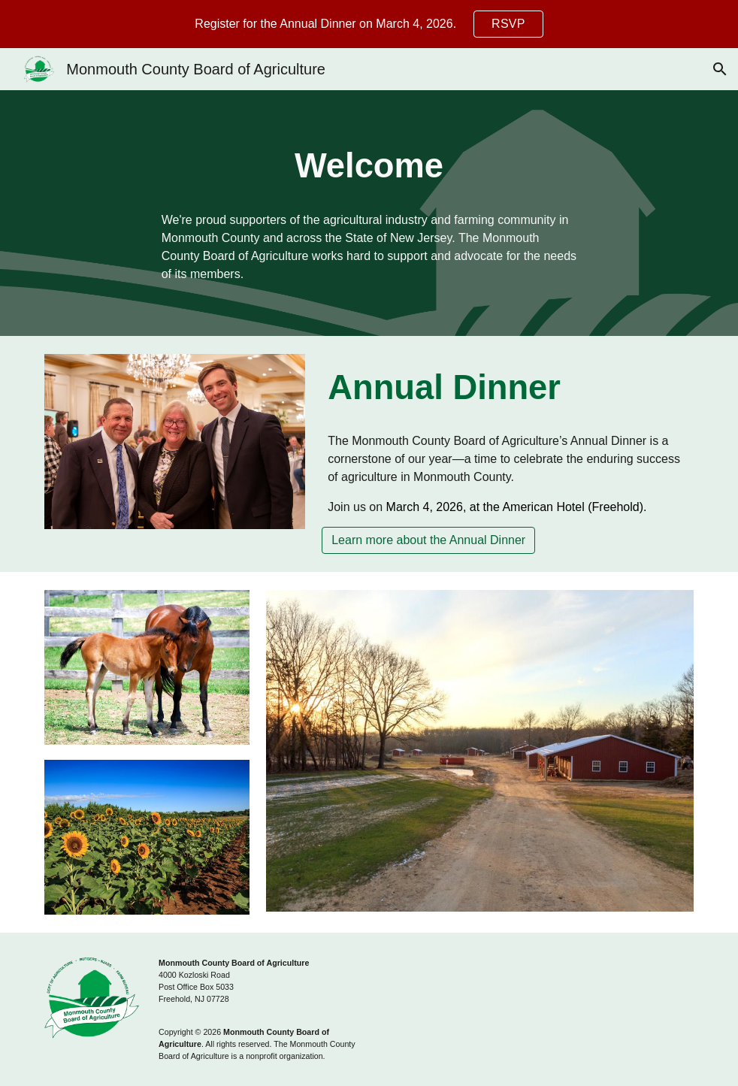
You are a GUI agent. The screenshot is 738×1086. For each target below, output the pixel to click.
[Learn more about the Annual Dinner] (428, 540)
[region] (369, 24)
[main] (369, 166)
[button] (720, 69)
